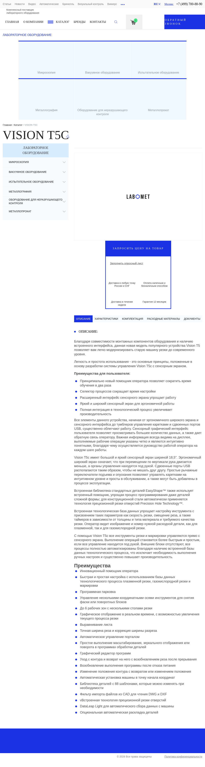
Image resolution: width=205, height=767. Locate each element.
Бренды (79, 21)
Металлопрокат (20, 211)
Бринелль (68, 4)
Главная (12, 21)
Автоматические (49, 4)
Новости (20, 4)
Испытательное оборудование (31, 181)
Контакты (98, 21)
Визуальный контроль (91, 4)
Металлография (20, 191)
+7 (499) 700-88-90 (189, 4)
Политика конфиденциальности (183, 756)
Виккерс (112, 4)
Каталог (62, 21)
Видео (32, 4)
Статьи (7, 4)
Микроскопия (19, 162)
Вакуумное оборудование (27, 171)
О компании (33, 21)
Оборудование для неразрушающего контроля (35, 201)
